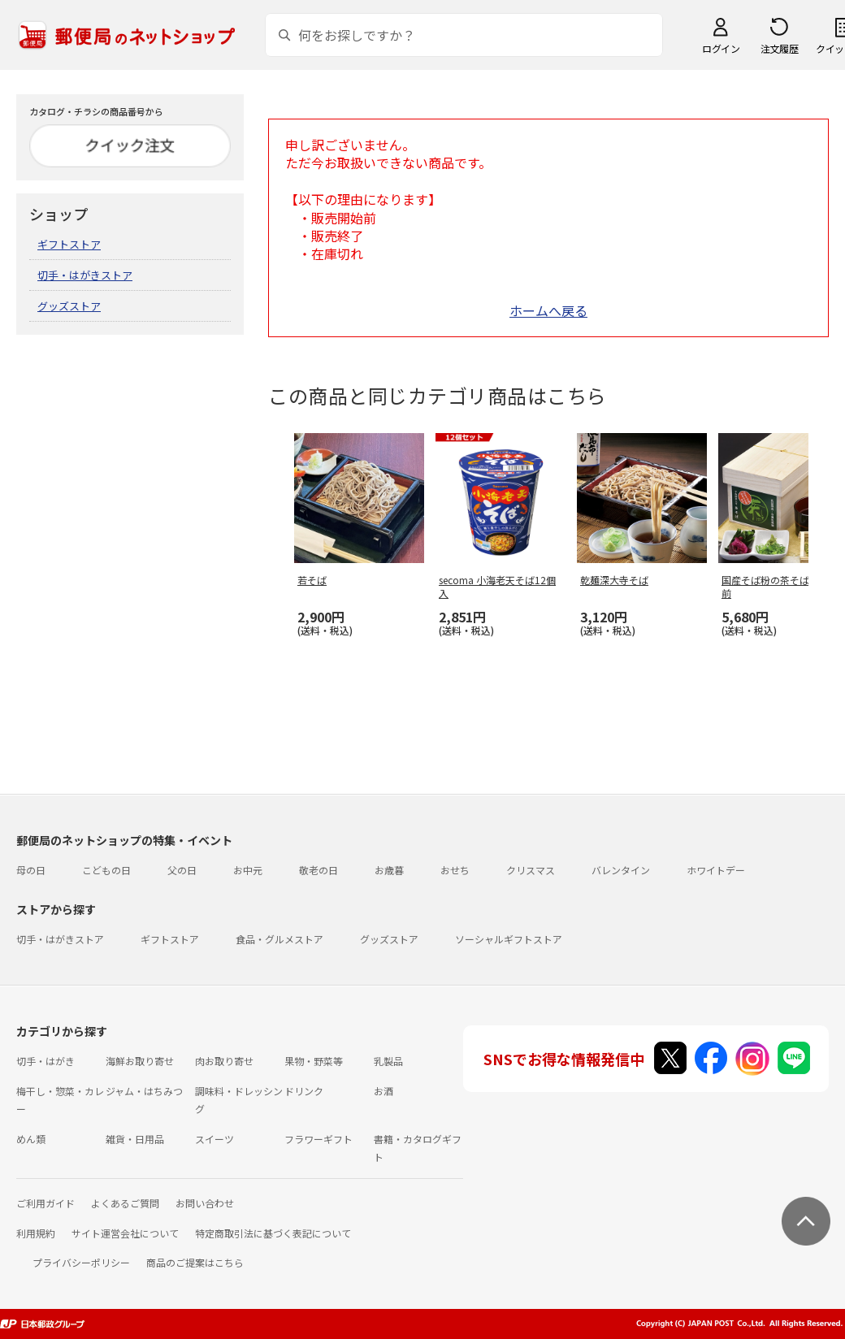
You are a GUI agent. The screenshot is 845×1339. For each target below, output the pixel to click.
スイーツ (214, 1139)
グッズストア (69, 306)
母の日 (31, 870)
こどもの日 (106, 870)
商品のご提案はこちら (195, 1262)
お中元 (247, 870)
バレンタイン (621, 870)
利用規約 (35, 1233)
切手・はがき (45, 1061)
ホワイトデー (716, 870)
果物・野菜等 (313, 1061)
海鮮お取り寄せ (140, 1061)
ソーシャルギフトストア (508, 939)
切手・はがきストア (84, 275)
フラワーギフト (318, 1139)
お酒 (383, 1091)
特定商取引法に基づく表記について (273, 1233)
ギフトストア (69, 244)
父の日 (182, 870)
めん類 (31, 1139)
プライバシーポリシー (81, 1262)
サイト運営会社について (125, 1233)
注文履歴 (779, 48)
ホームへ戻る (548, 310)
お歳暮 (389, 870)
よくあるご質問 (125, 1203)
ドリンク (303, 1091)
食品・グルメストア (279, 939)
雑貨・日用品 (135, 1139)
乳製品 (388, 1061)
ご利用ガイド (45, 1203)
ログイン (720, 48)
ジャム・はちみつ (144, 1091)
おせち (455, 870)
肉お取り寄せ (224, 1061)
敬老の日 (318, 870)
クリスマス (530, 870)
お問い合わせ (205, 1203)
